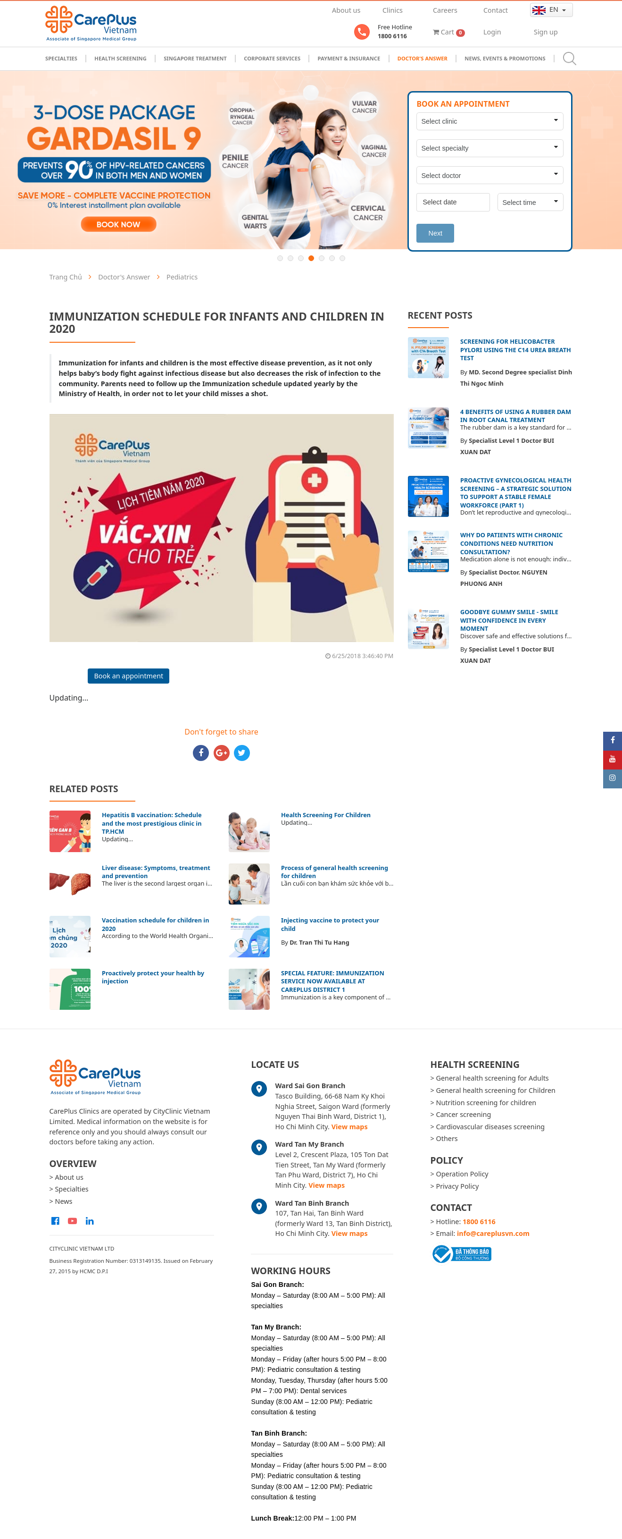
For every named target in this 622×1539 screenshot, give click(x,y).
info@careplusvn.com (493, 1233)
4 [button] (311, 258)
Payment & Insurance (349, 58)
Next (435, 233)
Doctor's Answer (423, 58)
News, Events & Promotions (504, 58)
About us (346, 10)
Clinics (392, 10)
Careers (445, 10)
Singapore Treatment (195, 58)
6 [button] (332, 258)
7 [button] (342, 258)
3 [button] (301, 258)
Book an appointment (128, 675)
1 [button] (280, 258)
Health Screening (120, 58)
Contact (495, 10)
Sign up (546, 31)
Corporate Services (272, 58)
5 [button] (321, 258)
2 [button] (290, 258)
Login (492, 31)
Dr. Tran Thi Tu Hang (319, 942)
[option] (311, 160)
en (546, 9)
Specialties (61, 58)
